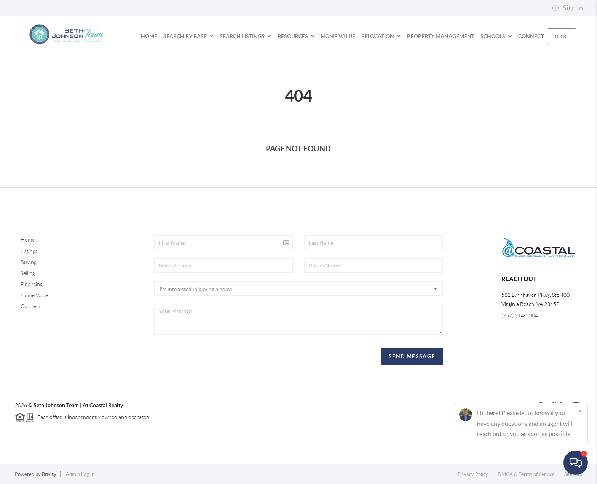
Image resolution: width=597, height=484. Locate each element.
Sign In (567, 8)
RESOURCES (296, 36)
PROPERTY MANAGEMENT (440, 36)
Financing (32, 284)
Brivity (49, 474)
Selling (28, 273)
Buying (29, 262)
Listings (29, 251)
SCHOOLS (496, 36)
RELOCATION (381, 36)
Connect (30, 306)
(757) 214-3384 (519, 315)
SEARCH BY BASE (188, 36)
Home (28, 240)
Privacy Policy (473, 474)
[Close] (580, 411)
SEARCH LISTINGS (245, 36)
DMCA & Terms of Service (526, 474)
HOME (149, 36)
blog (561, 36)
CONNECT (531, 36)
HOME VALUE (338, 36)
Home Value (34, 295)
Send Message (412, 356)
